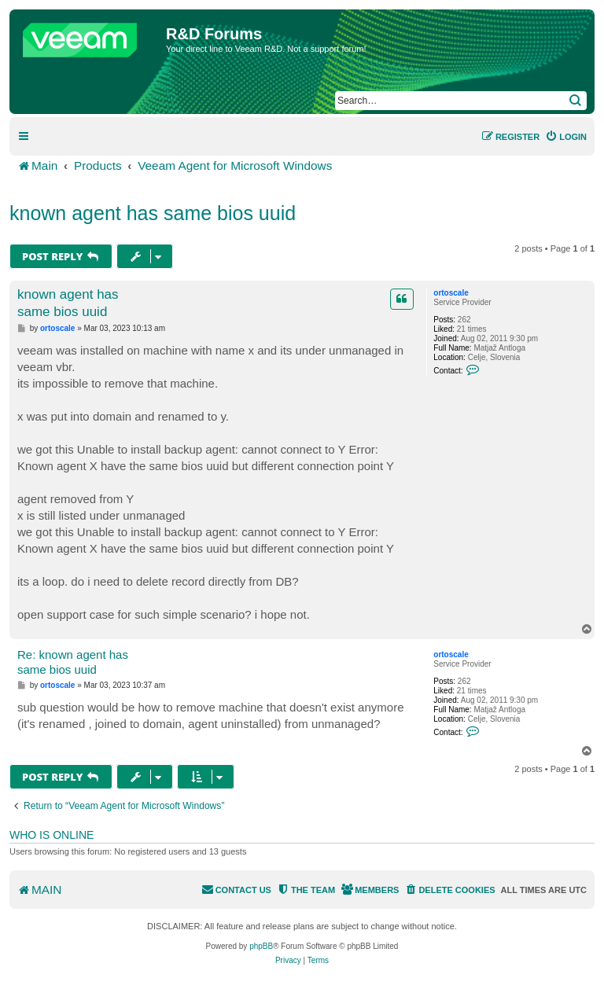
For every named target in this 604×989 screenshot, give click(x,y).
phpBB (261, 946)
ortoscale (450, 293)
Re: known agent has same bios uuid (72, 662)
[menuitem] (566, 136)
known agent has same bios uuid (152, 213)
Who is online (51, 835)
